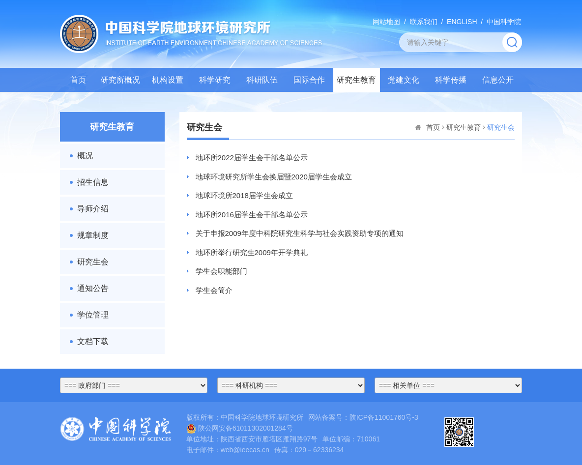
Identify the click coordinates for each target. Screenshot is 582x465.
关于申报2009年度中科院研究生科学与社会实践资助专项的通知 (300, 233)
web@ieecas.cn (245, 450)
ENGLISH (462, 22)
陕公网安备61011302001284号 (239, 428)
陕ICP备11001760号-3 (383, 417)
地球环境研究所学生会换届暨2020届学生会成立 (274, 177)
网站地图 (386, 22)
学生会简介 (214, 290)
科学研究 (215, 80)
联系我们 (423, 22)
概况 (85, 155)
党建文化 (403, 80)
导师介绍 (93, 208)
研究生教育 (356, 80)
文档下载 (93, 341)
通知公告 (93, 288)
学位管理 (93, 315)
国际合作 (309, 80)
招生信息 (93, 182)
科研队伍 (262, 80)
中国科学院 (504, 22)
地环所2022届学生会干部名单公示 (252, 157)
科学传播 (450, 80)
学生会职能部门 (221, 271)
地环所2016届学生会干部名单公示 (252, 214)
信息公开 (498, 80)
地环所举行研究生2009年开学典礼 (252, 252)
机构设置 (167, 80)
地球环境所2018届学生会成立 (244, 195)
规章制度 (93, 235)
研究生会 (93, 262)
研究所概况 (120, 80)
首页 (78, 80)
